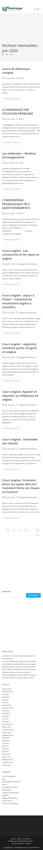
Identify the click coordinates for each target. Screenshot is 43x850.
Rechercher (6, 591)
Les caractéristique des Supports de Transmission (19, 661)
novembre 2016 (7, 762)
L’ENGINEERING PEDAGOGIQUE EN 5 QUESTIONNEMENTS (16, 204)
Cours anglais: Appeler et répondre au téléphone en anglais (20, 395)
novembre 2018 (7, 730)
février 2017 (6, 754)
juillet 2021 (6, 697)
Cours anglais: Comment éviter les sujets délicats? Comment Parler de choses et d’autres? (20, 486)
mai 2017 (5, 746)
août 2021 (5, 694)
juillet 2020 (6, 713)
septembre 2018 (8, 735)
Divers (21, 78)
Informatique (6, 790)
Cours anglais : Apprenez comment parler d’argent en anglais (19, 348)
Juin (11, 54)
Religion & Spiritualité (9, 798)
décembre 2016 (7, 760)
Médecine (5, 795)
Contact (28, 843)
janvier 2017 (6, 757)
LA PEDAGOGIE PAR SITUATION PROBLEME (17, 112)
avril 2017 (5, 749)
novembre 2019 (7, 724)
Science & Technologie (10, 803)
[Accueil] (3, 54)
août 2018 (5, 738)
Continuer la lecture (13, 99)
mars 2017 (6, 751)
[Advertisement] (21, 30)
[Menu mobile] (37, 9)
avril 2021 (5, 702)
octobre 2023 (6, 689)
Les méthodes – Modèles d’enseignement (19, 155)
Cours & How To (34, 847)
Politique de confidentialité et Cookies (20, 841)
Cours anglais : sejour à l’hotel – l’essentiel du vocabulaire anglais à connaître (18, 301)
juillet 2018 (6, 740)
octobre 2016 (6, 765)
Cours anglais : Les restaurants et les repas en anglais (21, 254)
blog (3, 779)
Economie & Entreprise (10, 787)
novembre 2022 (7, 692)
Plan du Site (26, 839)
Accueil (13, 839)
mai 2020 (5, 719)
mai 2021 (5, 700)
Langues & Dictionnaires (28, 264)
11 (37, 530)
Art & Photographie (9, 776)
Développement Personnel (11, 782)
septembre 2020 (8, 708)
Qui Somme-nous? (18, 843)
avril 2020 (5, 722)
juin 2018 (5, 743)
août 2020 (5, 711)
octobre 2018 (6, 732)
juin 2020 (5, 716)
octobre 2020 (6, 705)
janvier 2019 (6, 727)
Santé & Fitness (7, 801)
